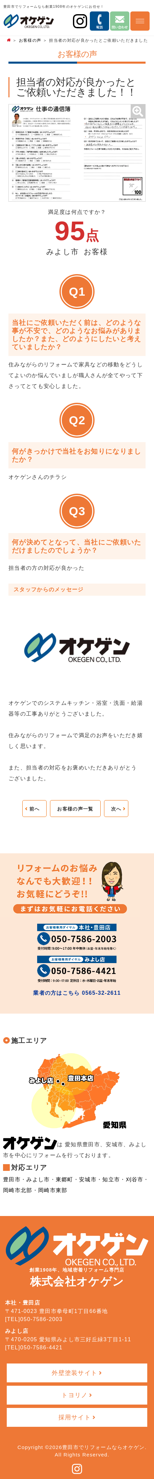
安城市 (88, 1179)
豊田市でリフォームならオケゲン (103, 1447)
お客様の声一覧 (75, 809)
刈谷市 (135, 1179)
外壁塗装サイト (74, 1373)
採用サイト (74, 1417)
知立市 (111, 1179)
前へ (34, 809)
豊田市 (12, 1179)
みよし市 (38, 1179)
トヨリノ (74, 1395)
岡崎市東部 (53, 1190)
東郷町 (64, 1179)
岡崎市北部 (17, 1190)
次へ (116, 809)
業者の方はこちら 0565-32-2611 (77, 993)
